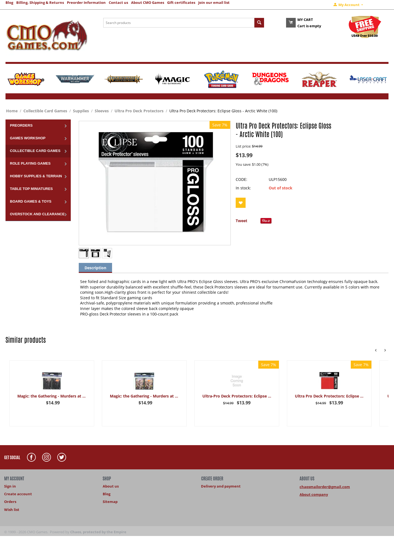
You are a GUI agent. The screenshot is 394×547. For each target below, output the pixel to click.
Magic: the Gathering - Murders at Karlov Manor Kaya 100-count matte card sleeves (51, 396)
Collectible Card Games (45, 110)
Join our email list (214, 2)
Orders (10, 501)
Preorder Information (86, 2)
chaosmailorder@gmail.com (325, 486)
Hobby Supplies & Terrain (36, 176)
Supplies (81, 110)
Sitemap (110, 501)
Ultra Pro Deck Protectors (139, 110)
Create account (18, 493)
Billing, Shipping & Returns (40, 2)
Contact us (118, 2)
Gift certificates (181, 2)
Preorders (21, 125)
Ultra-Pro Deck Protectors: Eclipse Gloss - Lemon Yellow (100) (236, 396)
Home (12, 110)
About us (111, 486)
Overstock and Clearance (37, 214)
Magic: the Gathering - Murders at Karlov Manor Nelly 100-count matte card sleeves (144, 396)
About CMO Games (147, 2)
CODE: (241, 179)
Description (95, 267)
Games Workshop (27, 138)
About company (314, 494)
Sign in (10, 486)
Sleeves (102, 110)
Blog (9, 2)
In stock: (243, 188)
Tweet (241, 220)
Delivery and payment (221, 486)
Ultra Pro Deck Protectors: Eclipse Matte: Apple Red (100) (329, 396)
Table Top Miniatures (31, 189)
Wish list (11, 509)
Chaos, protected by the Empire (98, 531)
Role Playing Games (30, 163)
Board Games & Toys (30, 201)
